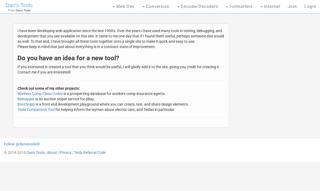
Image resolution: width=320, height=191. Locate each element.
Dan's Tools (19, 5)
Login (310, 6)
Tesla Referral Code (90, 152)
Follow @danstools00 (22, 144)
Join (292, 6)
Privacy (65, 152)
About (52, 152)
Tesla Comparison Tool (36, 109)
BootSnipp (26, 104)
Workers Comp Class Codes (40, 94)
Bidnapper (26, 99)
